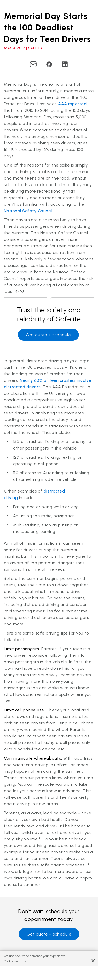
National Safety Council (28, 210)
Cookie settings (15, 961)
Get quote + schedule (48, 334)
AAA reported (72, 103)
